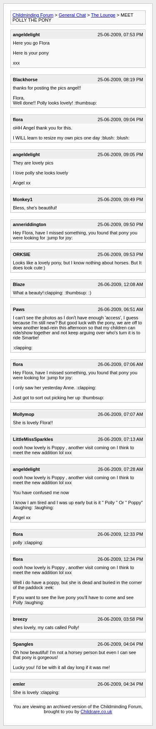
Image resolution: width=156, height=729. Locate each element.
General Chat (72, 14)
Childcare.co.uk (96, 711)
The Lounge (103, 14)
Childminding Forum (32, 14)
